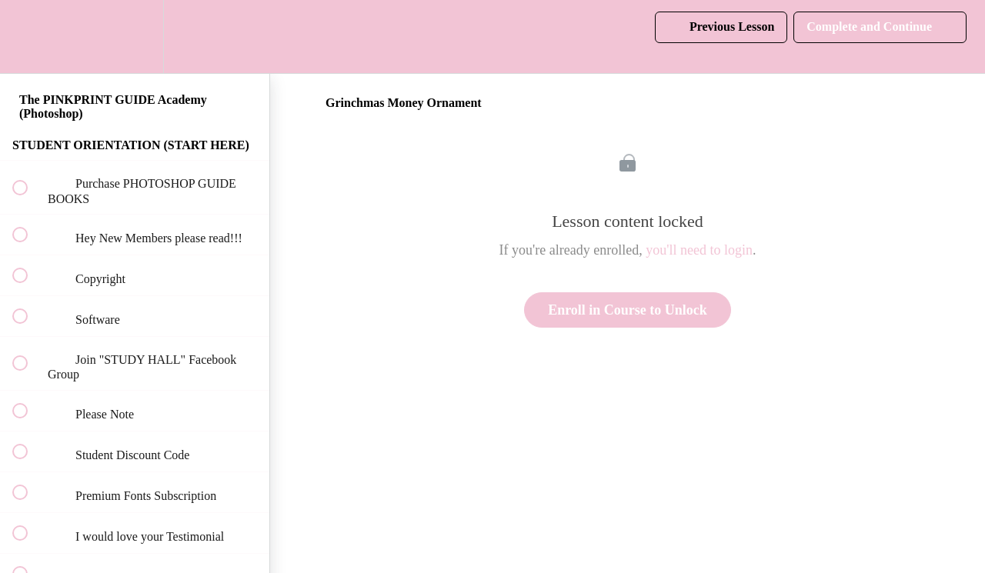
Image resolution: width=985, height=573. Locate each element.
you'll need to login (699, 250)
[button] (28, 36)
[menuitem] (134, 36)
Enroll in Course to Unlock (627, 310)
